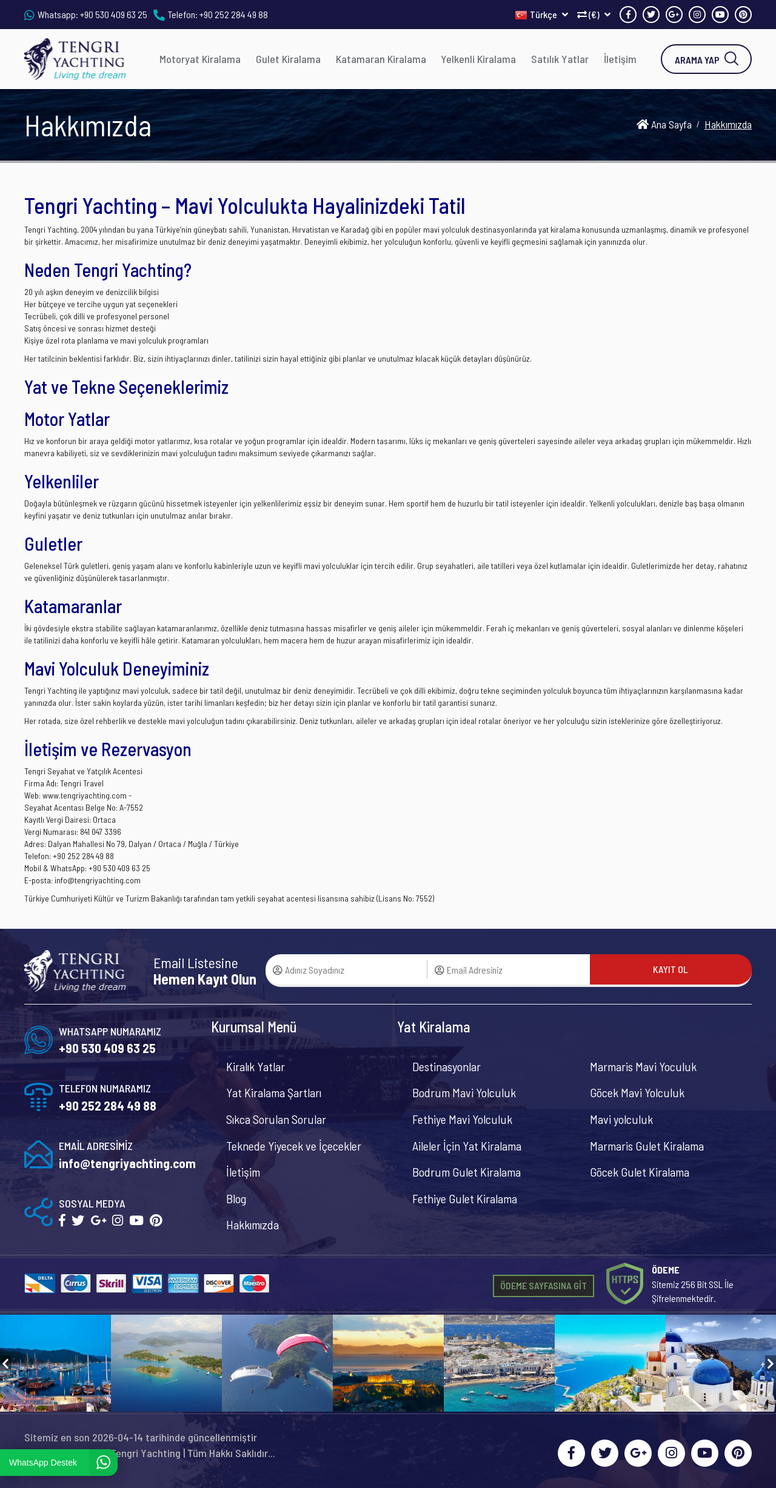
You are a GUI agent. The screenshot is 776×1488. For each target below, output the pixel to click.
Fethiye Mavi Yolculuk (462, 1119)
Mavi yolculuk (621, 1119)
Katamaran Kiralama (381, 58)
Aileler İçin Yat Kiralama (466, 1145)
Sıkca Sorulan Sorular (276, 1119)
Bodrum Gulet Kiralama (466, 1171)
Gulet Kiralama (288, 58)
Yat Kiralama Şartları (273, 1092)
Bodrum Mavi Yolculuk (464, 1092)
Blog (236, 1198)
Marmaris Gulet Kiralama (647, 1145)
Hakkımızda (252, 1224)
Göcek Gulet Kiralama (639, 1171)
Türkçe (541, 14)
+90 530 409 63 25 (113, 14)
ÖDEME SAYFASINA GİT (543, 1285)
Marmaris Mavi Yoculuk (643, 1066)
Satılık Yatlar (560, 58)
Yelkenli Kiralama (478, 58)
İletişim (620, 58)
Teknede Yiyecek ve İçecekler (293, 1145)
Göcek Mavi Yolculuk (637, 1092)
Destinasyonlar (446, 1066)
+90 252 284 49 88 (233, 14)
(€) (593, 14)
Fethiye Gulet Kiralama (464, 1198)
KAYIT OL (670, 969)
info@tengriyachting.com (127, 1163)
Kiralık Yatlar (255, 1066)
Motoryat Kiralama (200, 58)
